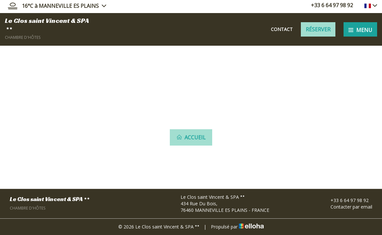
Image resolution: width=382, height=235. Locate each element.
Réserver (318, 29)
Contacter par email (347, 207)
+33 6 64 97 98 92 (346, 200)
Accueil (191, 137)
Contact (282, 29)
